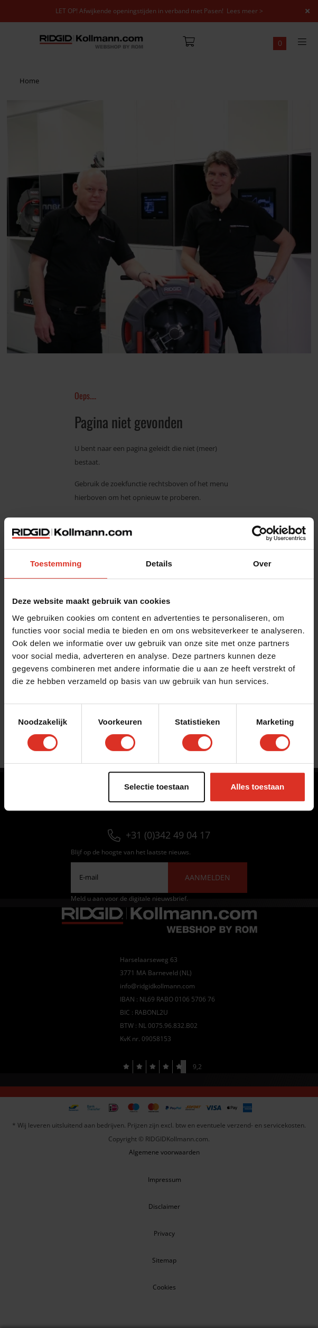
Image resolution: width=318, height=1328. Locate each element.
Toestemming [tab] (56, 563)
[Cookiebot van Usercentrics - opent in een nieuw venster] (259, 533)
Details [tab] (159, 563)
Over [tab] (262, 563)
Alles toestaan (257, 786)
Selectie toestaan (156, 786)
